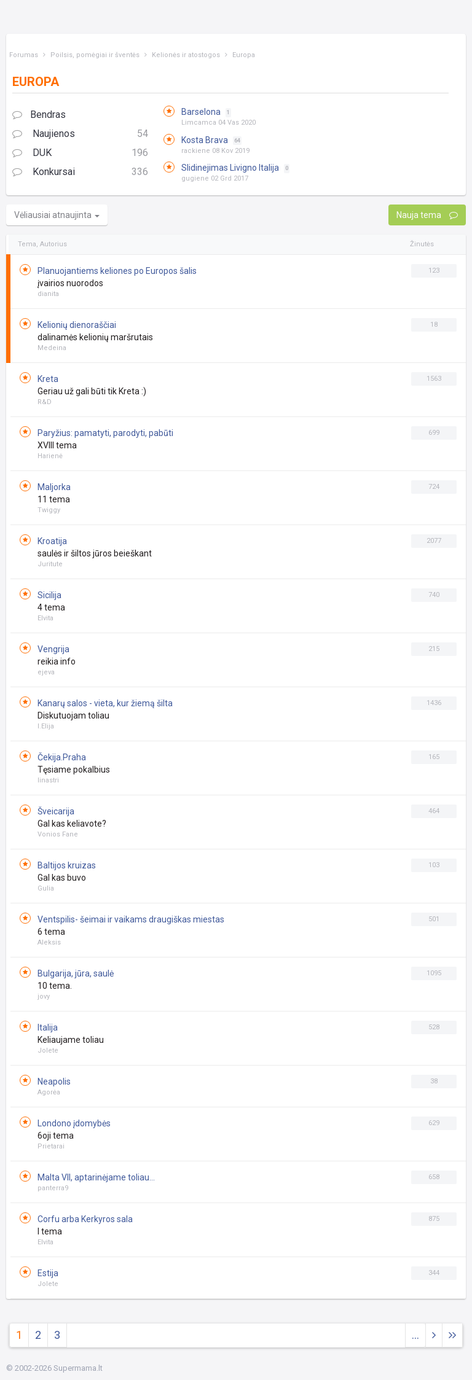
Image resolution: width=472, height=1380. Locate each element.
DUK (80, 153)
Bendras (39, 114)
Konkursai (80, 172)
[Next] (452, 1335)
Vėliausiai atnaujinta (57, 215)
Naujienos (80, 134)
